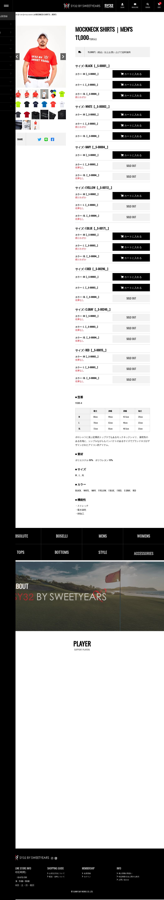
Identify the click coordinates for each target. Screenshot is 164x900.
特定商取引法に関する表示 (132, 878)
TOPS (22, 14)
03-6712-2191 (23, 877)
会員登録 (88, 874)
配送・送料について (59, 878)
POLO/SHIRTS (31, 14)
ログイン (88, 878)
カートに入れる (131, 74)
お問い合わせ (125, 882)
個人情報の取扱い (127, 874)
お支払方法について (59, 874)
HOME (16, 14)
